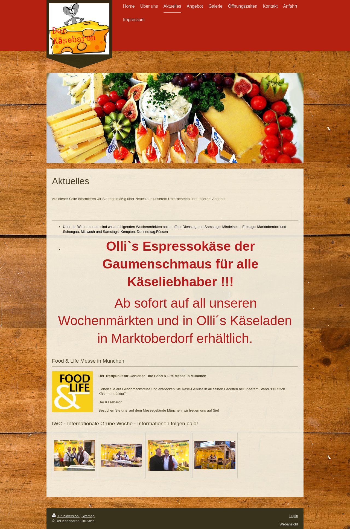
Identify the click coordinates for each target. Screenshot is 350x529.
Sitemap (88, 516)
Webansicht (288, 524)
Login (293, 516)
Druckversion (66, 516)
